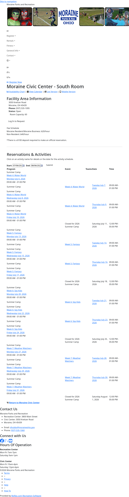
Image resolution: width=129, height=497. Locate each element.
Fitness (10, 45)
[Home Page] (13, 30)
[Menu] (8, 77)
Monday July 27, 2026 (16, 351)
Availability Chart (16, 91)
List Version (52, 91)
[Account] (13, 60)
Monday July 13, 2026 (16, 236)
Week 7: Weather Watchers (19, 348)
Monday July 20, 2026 (16, 294)
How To (7, 490)
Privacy (7, 479)
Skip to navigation (8, 1)
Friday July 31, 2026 (15, 390)
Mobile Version (68, 91)
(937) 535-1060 (18, 430)
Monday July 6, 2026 (16, 178)
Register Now (15, 82)
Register (10, 35)
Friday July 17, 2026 (15, 275)
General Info (12, 50)
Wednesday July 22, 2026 (18, 313)
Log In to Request (16, 121)
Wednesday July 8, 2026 (17, 198)
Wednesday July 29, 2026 (18, 371)
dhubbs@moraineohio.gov (22, 427)
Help (6, 485)
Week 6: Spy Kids (14, 290)
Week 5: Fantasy (14, 233)
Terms (7, 473)
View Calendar (35, 91)
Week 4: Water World (16, 175)
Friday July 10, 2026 (15, 217)
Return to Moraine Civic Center (24, 402)
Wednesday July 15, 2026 (18, 255)
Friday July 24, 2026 (15, 332)
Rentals (10, 40)
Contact (10, 55)
